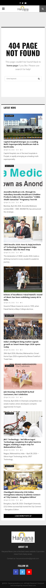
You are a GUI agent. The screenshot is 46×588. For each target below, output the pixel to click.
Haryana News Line (29, 585)
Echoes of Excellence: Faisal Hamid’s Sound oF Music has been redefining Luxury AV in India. (23, 297)
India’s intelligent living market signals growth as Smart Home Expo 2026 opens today (22, 344)
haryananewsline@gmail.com (27, 559)
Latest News (10, 107)
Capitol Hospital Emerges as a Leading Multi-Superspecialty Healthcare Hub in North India (21, 144)
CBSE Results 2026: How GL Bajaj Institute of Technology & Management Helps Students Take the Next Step (22, 247)
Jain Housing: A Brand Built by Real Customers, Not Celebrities (19, 393)
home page (12, 65)
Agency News (9, 115)
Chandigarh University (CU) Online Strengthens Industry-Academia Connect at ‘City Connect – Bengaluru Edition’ (22, 495)
